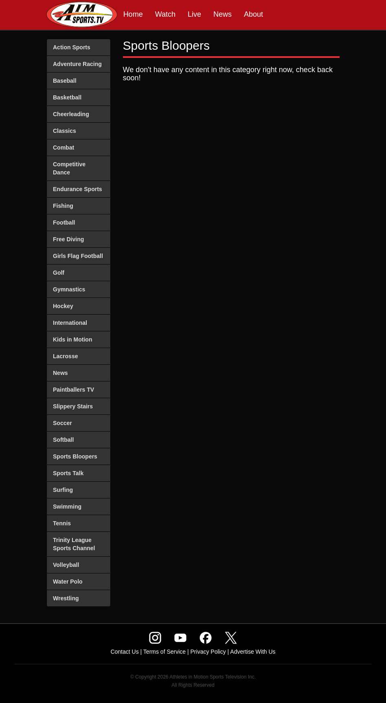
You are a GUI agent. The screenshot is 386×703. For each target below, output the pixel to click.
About (253, 14)
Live (194, 14)
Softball (63, 439)
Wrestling (66, 598)
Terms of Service (164, 651)
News (222, 14)
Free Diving (68, 239)
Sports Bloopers (75, 456)
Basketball (67, 97)
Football (64, 222)
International (70, 323)
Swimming (67, 506)
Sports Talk (68, 473)
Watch (165, 14)
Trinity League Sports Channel (74, 544)
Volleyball (66, 565)
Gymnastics (69, 289)
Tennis (62, 523)
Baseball (65, 80)
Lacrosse (65, 356)
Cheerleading (71, 114)
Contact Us (124, 651)
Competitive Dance (69, 168)
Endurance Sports (77, 189)
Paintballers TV (73, 389)
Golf (58, 272)
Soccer (62, 423)
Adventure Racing (77, 64)
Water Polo (68, 581)
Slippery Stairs (73, 406)
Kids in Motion (72, 339)
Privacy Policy (208, 651)
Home (133, 14)
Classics (64, 131)
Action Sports (71, 47)
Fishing (63, 206)
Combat (63, 147)
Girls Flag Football (78, 256)
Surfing (63, 490)
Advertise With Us (252, 651)
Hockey (63, 306)
